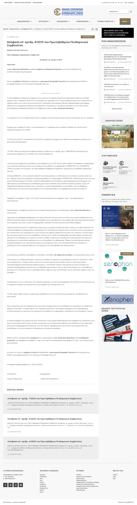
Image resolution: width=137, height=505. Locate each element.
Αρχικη (78, 475)
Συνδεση (131, 2)
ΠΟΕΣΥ (42, 482)
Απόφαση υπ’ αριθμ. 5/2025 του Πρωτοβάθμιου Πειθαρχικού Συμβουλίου (44, 419)
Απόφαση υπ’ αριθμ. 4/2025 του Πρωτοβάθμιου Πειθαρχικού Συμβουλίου (44, 441)
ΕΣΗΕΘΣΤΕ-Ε (44, 488)
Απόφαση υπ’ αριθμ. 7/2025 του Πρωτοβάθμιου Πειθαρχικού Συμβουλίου (44, 398)
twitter (10, 485)
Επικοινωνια (37, 3)
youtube (21, 485)
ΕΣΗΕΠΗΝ (43, 486)
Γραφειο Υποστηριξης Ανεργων (87, 486)
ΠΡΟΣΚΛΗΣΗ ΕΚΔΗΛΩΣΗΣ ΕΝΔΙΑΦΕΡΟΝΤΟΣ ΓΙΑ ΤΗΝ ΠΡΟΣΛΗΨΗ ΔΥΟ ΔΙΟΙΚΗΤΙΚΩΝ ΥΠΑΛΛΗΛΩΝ (117, 57)
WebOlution (129, 502)
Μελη (124, 21)
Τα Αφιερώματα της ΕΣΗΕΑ (109, 185)
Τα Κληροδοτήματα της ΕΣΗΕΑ (110, 169)
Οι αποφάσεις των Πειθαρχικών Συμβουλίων (126, 170)
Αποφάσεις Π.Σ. (27, 29)
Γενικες (129, 207)
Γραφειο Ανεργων (105, 21)
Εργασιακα (43, 21)
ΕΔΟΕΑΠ (42, 475)
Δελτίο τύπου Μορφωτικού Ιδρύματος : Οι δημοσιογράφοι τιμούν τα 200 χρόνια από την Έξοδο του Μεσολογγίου (117, 237)
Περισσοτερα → (118, 109)
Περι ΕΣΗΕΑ (8, 3)
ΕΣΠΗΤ (42, 490)
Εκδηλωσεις (62, 21)
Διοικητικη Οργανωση (83, 477)
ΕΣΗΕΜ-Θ (43, 484)
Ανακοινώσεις (15, 29)
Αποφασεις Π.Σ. (88, 37)
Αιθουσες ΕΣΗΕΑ (114, 120)
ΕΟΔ (41, 480)
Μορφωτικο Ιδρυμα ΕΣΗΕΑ (85, 484)
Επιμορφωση (82, 21)
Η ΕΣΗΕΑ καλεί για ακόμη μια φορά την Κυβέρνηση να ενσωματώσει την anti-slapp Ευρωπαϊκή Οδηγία (117, 97)
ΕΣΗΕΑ (68, 12)
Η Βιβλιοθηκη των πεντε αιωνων (87, 482)
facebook (5, 485)
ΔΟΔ (41, 479)
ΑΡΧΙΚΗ (9, 21)
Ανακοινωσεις (23, 21)
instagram (15, 485)
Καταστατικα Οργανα (22, 3)
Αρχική (5, 29)
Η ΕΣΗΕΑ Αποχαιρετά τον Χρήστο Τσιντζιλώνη (116, 85)
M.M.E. (42, 492)
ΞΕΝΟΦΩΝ (43, 477)
